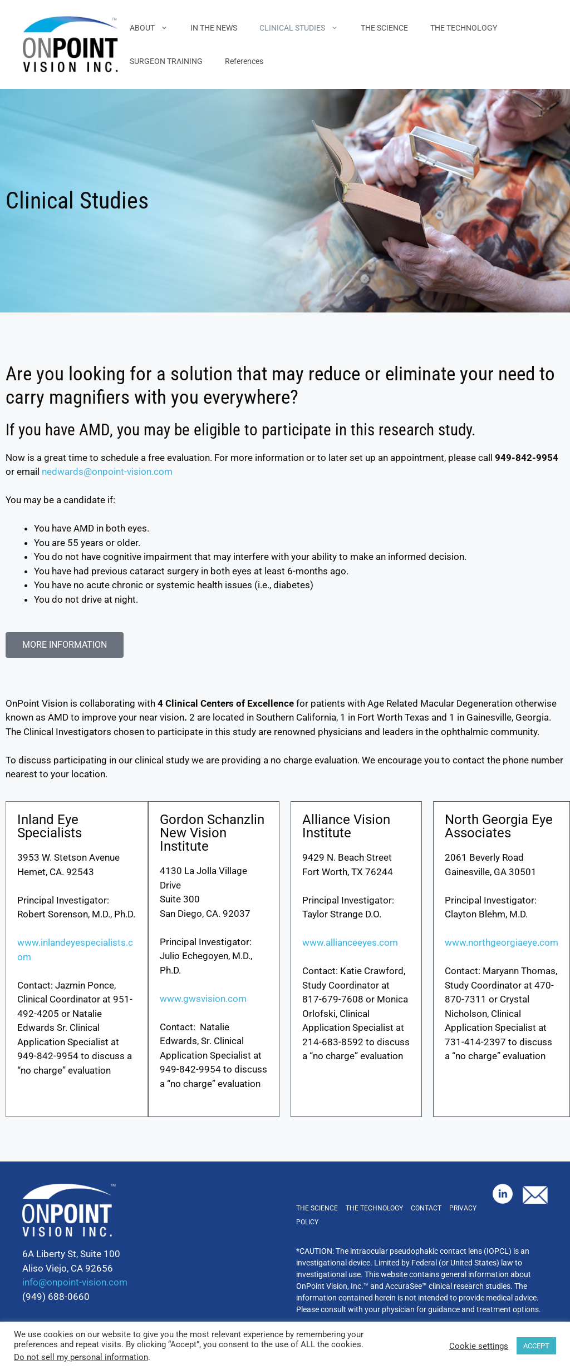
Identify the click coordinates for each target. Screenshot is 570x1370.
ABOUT (154, 27)
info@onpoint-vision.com (74, 1282)
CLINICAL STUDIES (304, 27)
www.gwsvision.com (203, 998)
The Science (317, 1208)
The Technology (374, 1208)
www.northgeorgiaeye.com (501, 942)
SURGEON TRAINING (166, 61)
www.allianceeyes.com (350, 942)
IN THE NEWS (213, 27)
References (244, 61)
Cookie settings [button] (478, 1346)
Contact (426, 1208)
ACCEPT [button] (536, 1346)
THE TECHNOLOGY (463, 27)
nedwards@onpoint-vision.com (107, 471)
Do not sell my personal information (81, 1357)
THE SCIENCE (384, 27)
